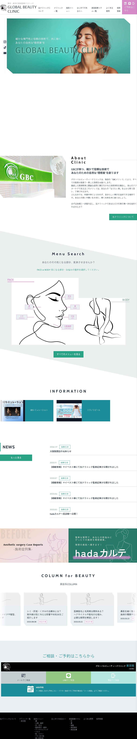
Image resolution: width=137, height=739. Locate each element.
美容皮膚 (74, 730)
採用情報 (99, 719)
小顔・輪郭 (39, 723)
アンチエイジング (41, 730)
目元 (69, 297)
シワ (22, 317)
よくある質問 (88, 719)
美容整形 (74, 727)
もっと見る (16, 457)
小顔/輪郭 (67, 327)
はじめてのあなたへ (58, 719)
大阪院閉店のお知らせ (60, 451)
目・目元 (38, 725)
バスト (37, 732)
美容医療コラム (74, 719)
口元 (72, 317)
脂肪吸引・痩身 (41, 727)
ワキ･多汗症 (39, 736)
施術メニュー (38, 719)
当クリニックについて (123, 217)
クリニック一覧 (25, 719)
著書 (72, 725)
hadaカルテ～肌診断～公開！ (64, 514)
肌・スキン (39, 734)
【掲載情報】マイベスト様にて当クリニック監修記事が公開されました (84, 467)
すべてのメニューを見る (68, 354)
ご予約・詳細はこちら (112, 131)
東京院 (23, 721)
